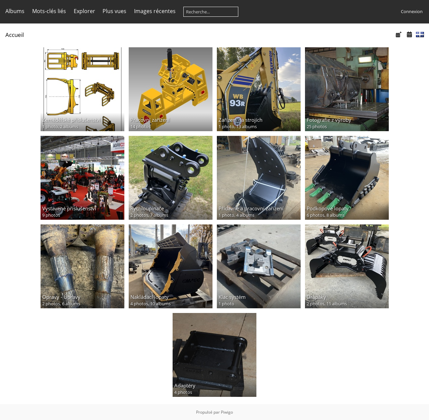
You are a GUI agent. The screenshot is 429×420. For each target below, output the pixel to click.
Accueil (14, 35)
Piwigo (227, 412)
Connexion (412, 11)
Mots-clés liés (49, 11)
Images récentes (155, 11)
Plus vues (114, 11)
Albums (14, 11)
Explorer (84, 11)
